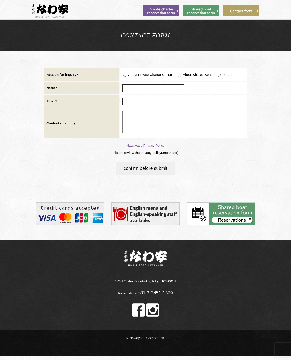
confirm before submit (145, 172)
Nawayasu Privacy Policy (145, 149)
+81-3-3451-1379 (155, 296)
